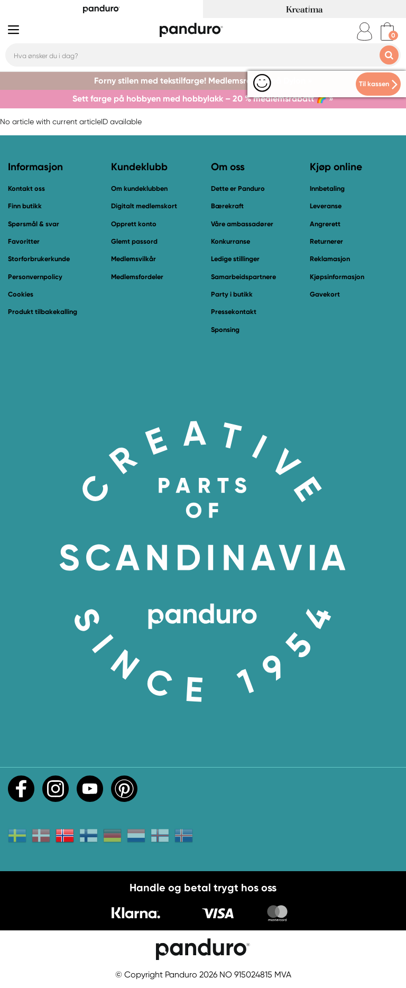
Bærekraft (227, 206)
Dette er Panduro (238, 188)
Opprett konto (133, 224)
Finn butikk (25, 206)
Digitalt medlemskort (144, 206)
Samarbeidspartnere (243, 277)
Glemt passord (134, 241)
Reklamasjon (330, 259)
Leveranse (326, 206)
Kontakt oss (26, 188)
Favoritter (24, 241)
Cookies (20, 294)
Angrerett (325, 224)
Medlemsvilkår (133, 259)
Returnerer (326, 241)
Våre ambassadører (242, 224)
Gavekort (325, 294)
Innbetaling (327, 188)
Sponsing (225, 330)
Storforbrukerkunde (39, 259)
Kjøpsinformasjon (337, 277)
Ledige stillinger (235, 259)
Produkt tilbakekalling (42, 312)
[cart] (387, 31)
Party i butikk (232, 294)
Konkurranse (230, 241)
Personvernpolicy (35, 277)
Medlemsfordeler (137, 277)
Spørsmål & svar (33, 224)
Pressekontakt (233, 312)
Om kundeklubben (139, 188)
